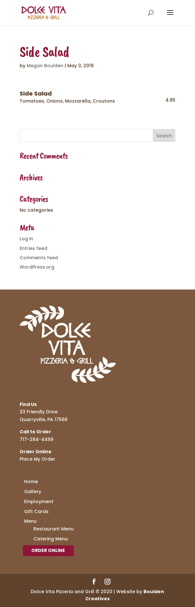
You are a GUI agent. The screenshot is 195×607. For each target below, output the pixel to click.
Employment (38, 501)
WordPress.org (37, 267)
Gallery (32, 491)
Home (31, 481)
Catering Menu (50, 539)
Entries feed (33, 248)
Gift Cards (36, 511)
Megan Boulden (45, 65)
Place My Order (37, 459)
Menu (30, 521)
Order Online (48, 550)
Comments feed (39, 257)
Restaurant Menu (53, 529)
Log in (26, 238)
